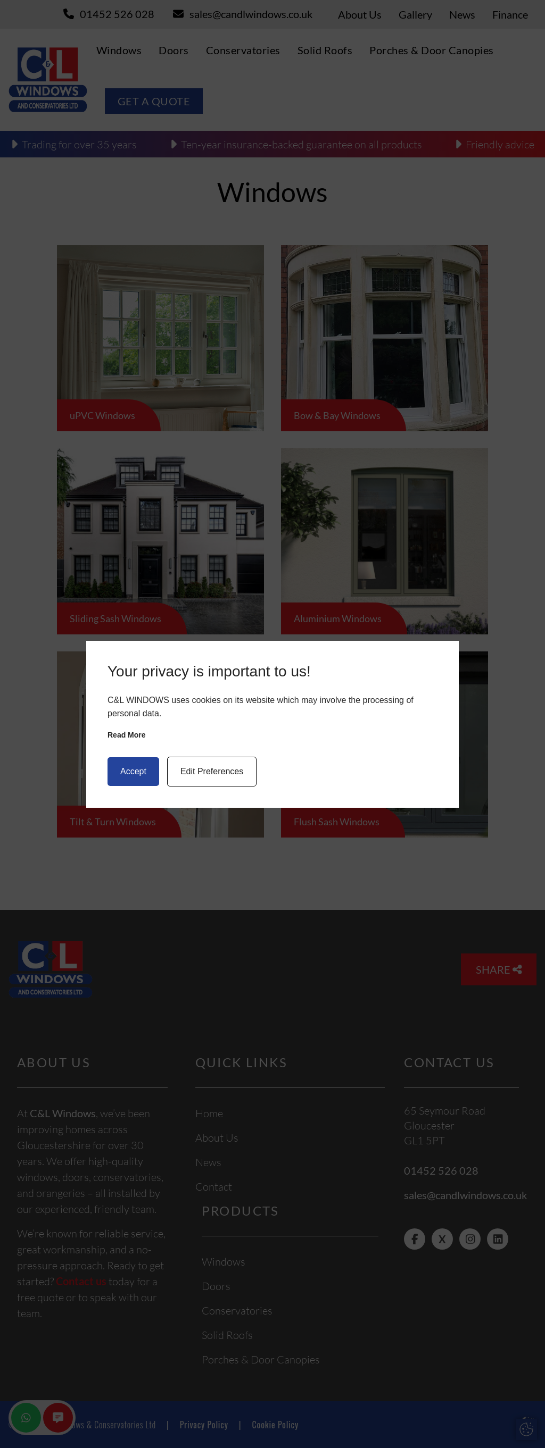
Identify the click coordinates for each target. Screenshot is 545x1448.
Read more (127, 735)
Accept (133, 771)
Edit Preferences (211, 771)
